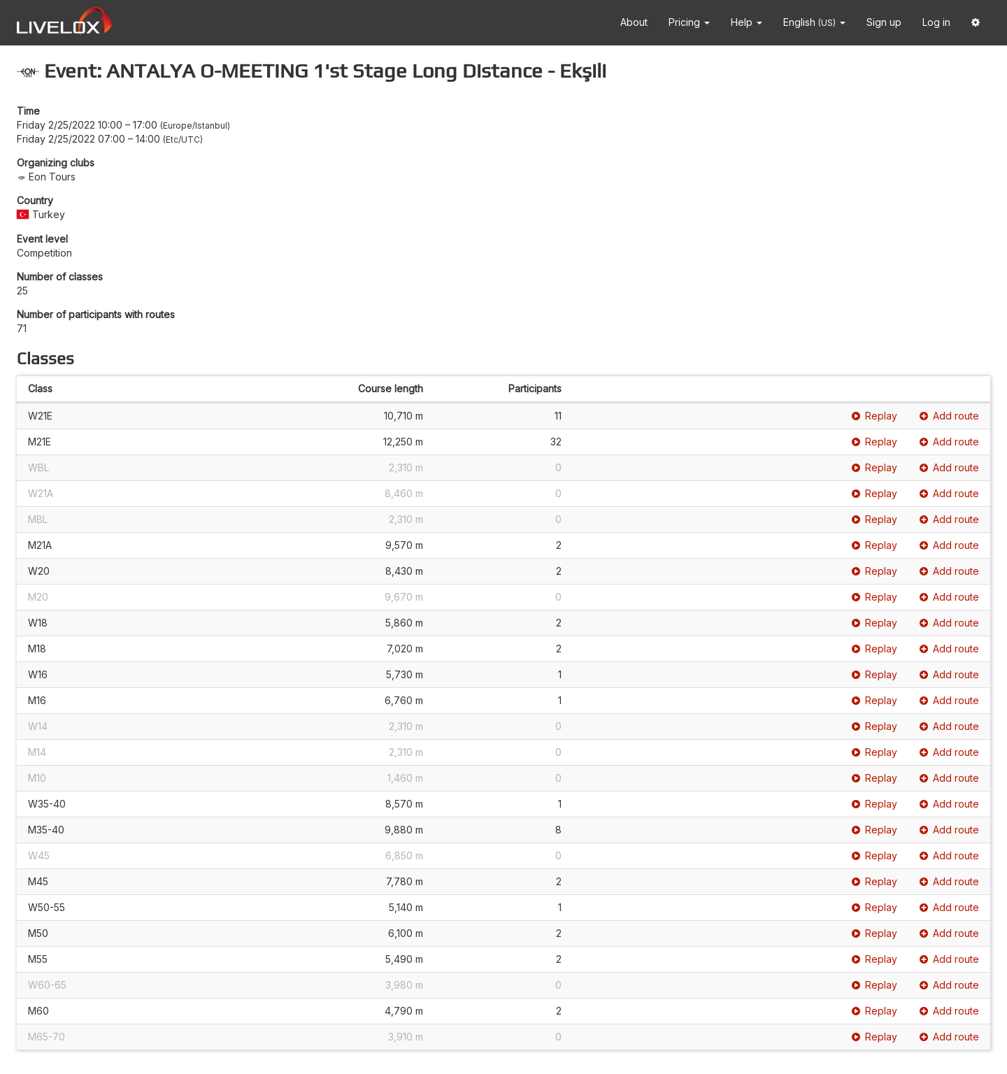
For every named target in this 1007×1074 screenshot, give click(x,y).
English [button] (814, 22)
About (634, 22)
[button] (975, 22)
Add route (949, 416)
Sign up (883, 22)
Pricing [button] (689, 22)
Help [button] (746, 22)
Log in (936, 22)
